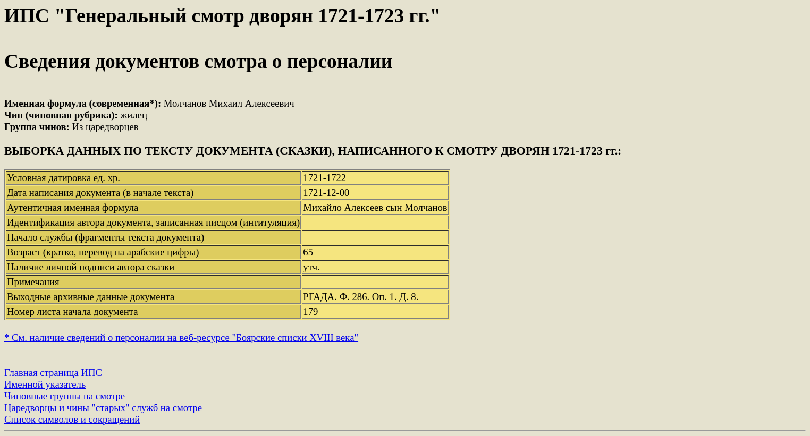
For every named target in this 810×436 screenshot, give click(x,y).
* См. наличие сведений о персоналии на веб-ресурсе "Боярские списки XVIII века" (181, 337)
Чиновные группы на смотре (64, 395)
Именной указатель (45, 384)
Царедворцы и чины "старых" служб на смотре (103, 407)
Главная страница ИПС (53, 372)
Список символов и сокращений (72, 419)
